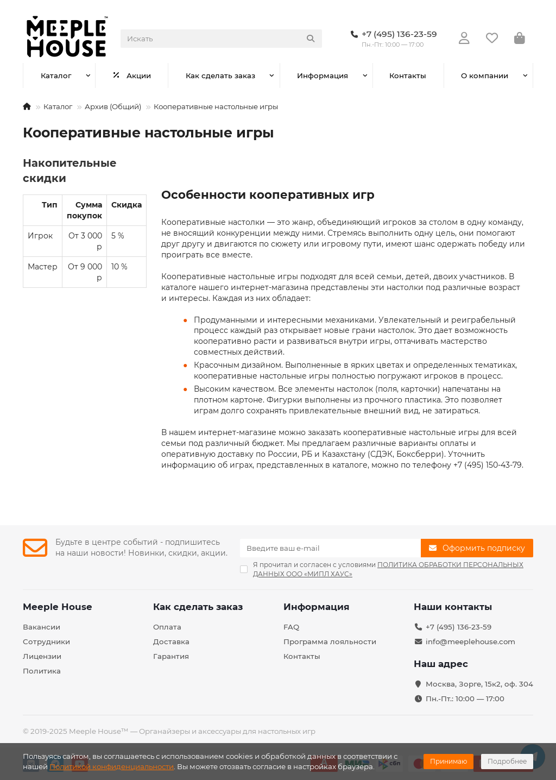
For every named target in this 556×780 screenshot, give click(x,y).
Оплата (167, 626)
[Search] (221, 38)
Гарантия (171, 656)
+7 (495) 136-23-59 (458, 626)
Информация (322, 75)
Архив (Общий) (113, 106)
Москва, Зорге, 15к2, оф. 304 (479, 684)
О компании (484, 75)
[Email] (330, 548)
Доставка (171, 641)
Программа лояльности (329, 641)
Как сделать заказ (220, 75)
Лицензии (42, 656)
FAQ (291, 626)
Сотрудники (46, 641)
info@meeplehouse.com (470, 641)
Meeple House (57, 606)
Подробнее (507, 761)
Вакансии (41, 626)
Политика (42, 670)
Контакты (407, 75)
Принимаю (448, 761)
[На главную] (27, 106)
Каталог (56, 75)
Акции (131, 75)
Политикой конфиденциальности (111, 766)
